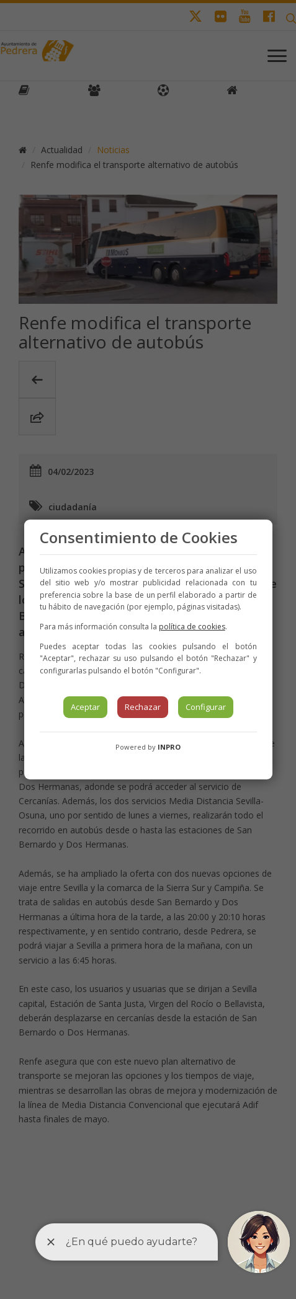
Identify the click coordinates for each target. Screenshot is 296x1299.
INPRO (169, 746)
